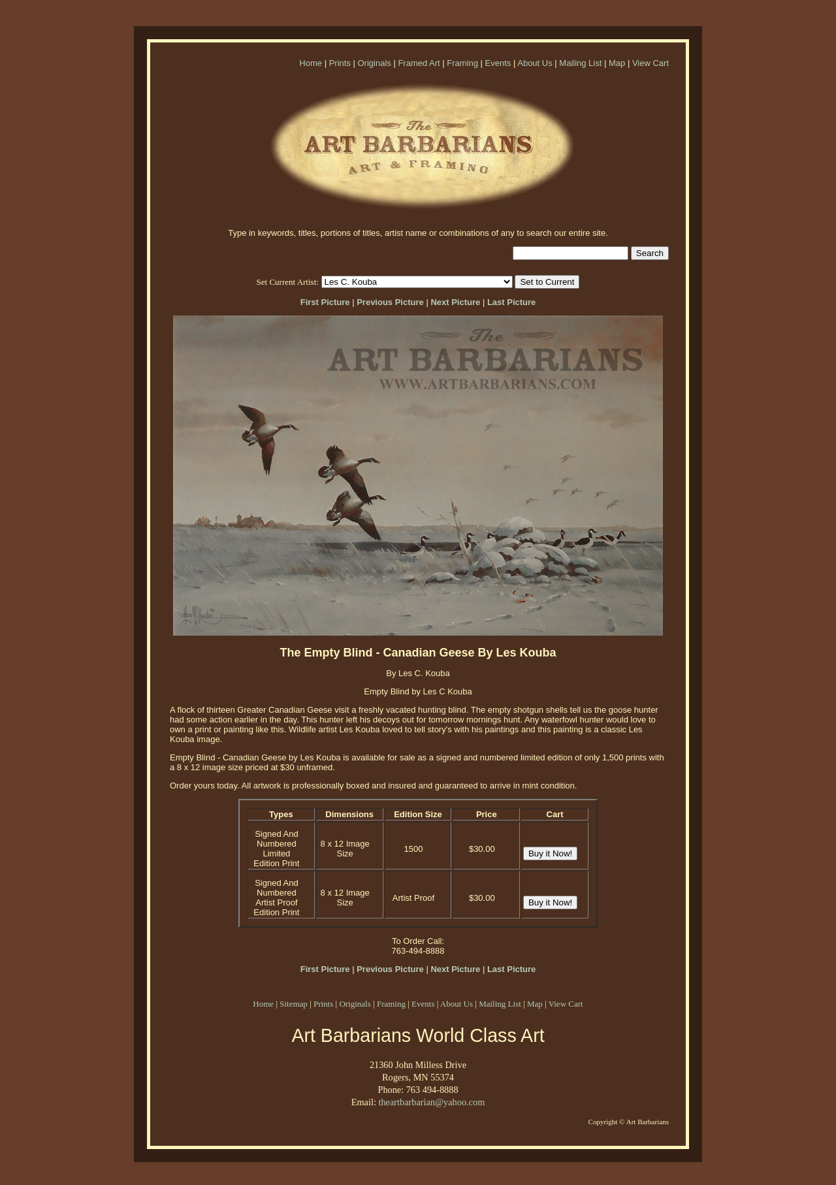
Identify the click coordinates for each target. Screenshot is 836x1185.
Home (310, 63)
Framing (462, 63)
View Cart (650, 63)
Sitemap (294, 1004)
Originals (374, 63)
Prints (340, 63)
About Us (534, 63)
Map (617, 63)
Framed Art (419, 63)
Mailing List (580, 63)
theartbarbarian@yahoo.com (431, 1102)
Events (498, 63)
